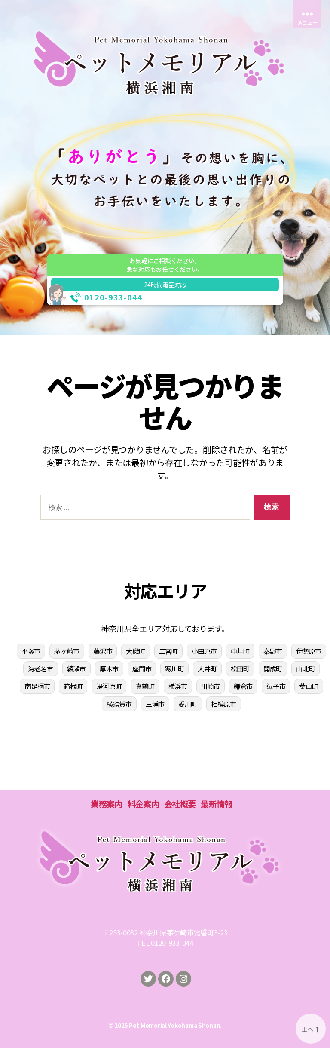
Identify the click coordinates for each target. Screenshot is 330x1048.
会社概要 (180, 804)
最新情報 (216, 804)
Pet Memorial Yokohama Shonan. (175, 1025)
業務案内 (106, 804)
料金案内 (143, 804)
